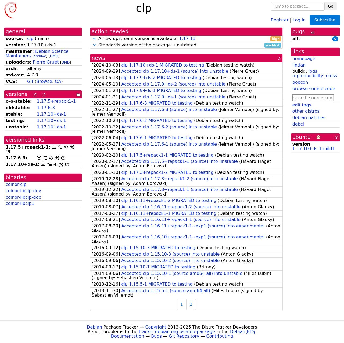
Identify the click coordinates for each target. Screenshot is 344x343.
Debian (94, 327)
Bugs (156, 336)
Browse (44, 81)
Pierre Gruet (46, 62)
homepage (303, 58)
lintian (299, 65)
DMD (54, 56)
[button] (94, 38)
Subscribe (324, 20)
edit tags (301, 105)
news (98, 58)
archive (40, 56)
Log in (299, 19)
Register (280, 19)
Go (330, 6)
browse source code (313, 88)
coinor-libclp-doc (23, 197)
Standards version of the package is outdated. (186, 45)
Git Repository (184, 336)
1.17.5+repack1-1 (56, 101)
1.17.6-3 (46, 107)
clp (30, 38)
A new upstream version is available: (186, 38)
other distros (306, 111)
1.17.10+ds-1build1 (313, 148)
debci (298, 124)
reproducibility (307, 75)
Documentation (127, 336)
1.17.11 (187, 38)
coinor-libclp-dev (23, 190)
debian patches (308, 117)
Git (30, 81)
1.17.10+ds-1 (51, 114)
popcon (300, 82)
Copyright (155, 327)
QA (58, 81)
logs (313, 71)
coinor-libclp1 (20, 203)
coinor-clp (16, 184)
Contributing (219, 336)
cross (331, 75)
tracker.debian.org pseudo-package (177, 331)
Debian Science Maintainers (37, 53)
